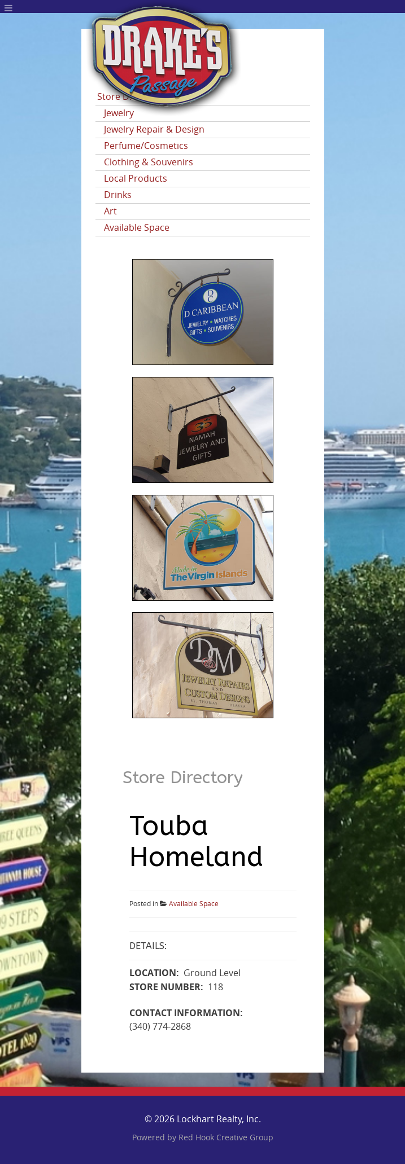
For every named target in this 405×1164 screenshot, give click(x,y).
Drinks (118, 195)
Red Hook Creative (225, 1138)
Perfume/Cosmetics (146, 145)
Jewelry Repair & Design (154, 129)
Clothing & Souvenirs (148, 162)
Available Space (136, 227)
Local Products (135, 178)
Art (110, 211)
